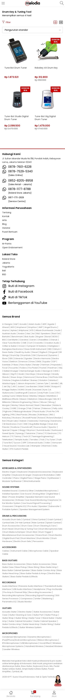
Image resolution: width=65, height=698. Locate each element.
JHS (14, 386)
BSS (4, 339)
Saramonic (56, 420)
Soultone (15, 427)
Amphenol (21, 327)
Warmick (46, 445)
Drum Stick (32, 532)
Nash (37, 405)
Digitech (43, 352)
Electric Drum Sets (22, 541)
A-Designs (7, 324)
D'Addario (42, 346)
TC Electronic (51, 433)
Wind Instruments (32, 481)
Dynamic (53, 355)
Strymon (31, 430)
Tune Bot (7, 442)
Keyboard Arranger (22, 475)
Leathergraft (21, 392)
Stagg (22, 430)
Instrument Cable (19, 550)
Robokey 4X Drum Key (46, 67)
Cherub (53, 339)
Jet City (6, 386)
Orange (22, 408)
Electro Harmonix (42, 358)
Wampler (35, 445)
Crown (22, 346)
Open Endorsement (12, 247)
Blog (4, 224)
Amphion (32, 327)
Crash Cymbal (54, 519)
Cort (30, 342)
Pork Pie (51, 411)
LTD (57, 392)
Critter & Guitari (9, 346)
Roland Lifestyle (54, 417)
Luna (13, 395)
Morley (15, 405)
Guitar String (21, 618)
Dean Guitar (8, 352)
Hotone (7, 380)
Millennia (6, 402)
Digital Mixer (53, 493)
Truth (59, 439)
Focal (4, 367)
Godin (21, 374)
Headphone (39, 589)
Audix (57, 330)
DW (34, 355)
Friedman (52, 367)
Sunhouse (57, 430)
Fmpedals (56, 364)
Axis (28, 333)
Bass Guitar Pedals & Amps (34, 573)
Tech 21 (26, 436)
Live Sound (26, 493)
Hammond (29, 377)
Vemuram (57, 442)
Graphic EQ (20, 506)
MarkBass (51, 395)
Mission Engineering (22, 402)
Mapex (42, 395)
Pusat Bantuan (9, 231)
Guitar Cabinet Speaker (45, 621)
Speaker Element (34, 496)
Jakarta (6, 262)
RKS (51, 414)
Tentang (6, 212)
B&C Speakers (43, 333)
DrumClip (15, 355)
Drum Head (7, 528)
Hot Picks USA (55, 377)
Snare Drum (41, 535)
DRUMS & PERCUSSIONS (14, 515)
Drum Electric (55, 535)
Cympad (31, 346)
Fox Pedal (33, 367)
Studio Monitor (25, 601)
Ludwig (5, 395)
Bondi (48, 336)
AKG (13, 327)
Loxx (52, 392)
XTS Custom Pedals (19, 449)
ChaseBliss (43, 339)
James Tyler (43, 383)
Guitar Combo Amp (11, 624)
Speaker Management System (34, 509)
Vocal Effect (45, 643)
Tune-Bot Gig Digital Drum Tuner (45, 118)
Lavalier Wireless (11, 649)
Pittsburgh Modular (22, 411)
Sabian (23, 420)
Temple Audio (21, 439)
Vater (47, 442)
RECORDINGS (9, 582)
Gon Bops (30, 374)
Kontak (5, 216)
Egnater (28, 358)
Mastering (47, 598)
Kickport (56, 386)
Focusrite (13, 367)
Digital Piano (27, 478)
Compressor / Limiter (30, 598)
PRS (13, 414)
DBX (50, 349)
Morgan (6, 405)
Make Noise (22, 395)
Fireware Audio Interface (31, 586)
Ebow (5, 358)
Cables (5, 550)
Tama (40, 433)
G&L (60, 367)
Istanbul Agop (9, 383)
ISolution (43, 380)
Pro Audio (32, 506)
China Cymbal (39, 519)
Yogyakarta (8, 266)
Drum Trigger (45, 532)
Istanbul (53, 380)
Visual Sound (9, 445)
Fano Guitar (25, 364)
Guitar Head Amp (31, 624)
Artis (4, 220)
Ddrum (56, 349)
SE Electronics (10, 424)
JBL (61, 383)
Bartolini (6, 336)
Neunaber (46, 405)
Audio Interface (9, 586)
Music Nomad (26, 405)
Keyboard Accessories (40, 471)
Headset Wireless (53, 646)
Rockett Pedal (29, 417)
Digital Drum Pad (11, 538)
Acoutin (23, 324)
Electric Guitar (25, 611)
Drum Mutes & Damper (14, 532)
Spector (52, 427)
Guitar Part (38, 614)
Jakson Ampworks (26, 383)
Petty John (58, 408)
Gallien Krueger (10, 371)
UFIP (24, 442)
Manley (33, 395)
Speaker (43, 506)
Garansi (6, 227)
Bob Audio (30, 336)
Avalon (21, 333)
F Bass (15, 364)
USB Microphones (29, 643)
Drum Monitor (43, 538)
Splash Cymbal (53, 522)
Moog (51, 402)
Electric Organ (9, 471)
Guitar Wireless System (30, 627)
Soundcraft (26, 427)
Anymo (5, 330)
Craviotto (38, 342)
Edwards (19, 358)
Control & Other (26, 490)
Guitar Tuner (35, 618)
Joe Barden (31, 386)
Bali (4, 270)
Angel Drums (51, 327)
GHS (56, 371)
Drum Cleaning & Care (45, 525)
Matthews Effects (10, 399)
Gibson (5, 374)
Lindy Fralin (43, 392)
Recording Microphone (13, 595)
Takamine (30, 433)
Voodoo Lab (24, 445)
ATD (32, 330)
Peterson (46, 408)
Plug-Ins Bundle (54, 589)
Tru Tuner (50, 439)
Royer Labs (12, 420)
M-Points (6, 243)
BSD (4, 274)
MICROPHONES (10, 633)
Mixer (4, 496)
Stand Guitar (48, 618)
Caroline (24, 339)
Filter (6, 22)
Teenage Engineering (42, 436)
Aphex (14, 330)
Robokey (6, 417)
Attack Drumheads (44, 330)
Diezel (35, 352)
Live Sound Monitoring (36, 500)
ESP (54, 361)
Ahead (5, 327)
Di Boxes (20, 500)
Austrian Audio (9, 333)
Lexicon (32, 392)
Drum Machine (28, 538)
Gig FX (14, 374)
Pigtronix (7, 411)
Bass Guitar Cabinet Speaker (16, 570)
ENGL (39, 361)
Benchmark (17, 336)
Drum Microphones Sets (50, 528)
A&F (16, 324)
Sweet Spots (8, 433)
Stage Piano (40, 478)
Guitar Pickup (51, 614)
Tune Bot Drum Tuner (15, 67)
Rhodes (33, 414)
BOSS (55, 336)
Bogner (39, 336)
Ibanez (34, 380)
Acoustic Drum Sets (11, 519)
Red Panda (22, 414)
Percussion (38, 541)
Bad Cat (56, 333)
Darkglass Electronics (12, 349)
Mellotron (32, 399)
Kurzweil (37, 389)
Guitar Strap (8, 618)
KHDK (47, 386)
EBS (11, 358)
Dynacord (42, 355)
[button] (32, 30)
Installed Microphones (46, 490)
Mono (36, 402)
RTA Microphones (10, 643)
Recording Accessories (40, 592)
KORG (21, 389)
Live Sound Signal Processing (36, 503)
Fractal (42, 367)
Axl (33, 333)
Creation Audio (52, 342)
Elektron (13, 361)
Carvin (33, 339)
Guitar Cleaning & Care (20, 614)
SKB (25, 424)
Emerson (23, 361)
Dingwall (53, 352)
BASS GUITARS (9, 560)
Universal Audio (35, 442)
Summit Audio (43, 430)
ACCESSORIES (9, 547)
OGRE (13, 408)
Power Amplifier (16, 496)
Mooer (44, 402)
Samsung (44, 420)
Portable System (10, 509)
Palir (29, 408)
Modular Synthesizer (12, 481)
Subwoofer (54, 506)
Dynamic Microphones (39, 636)
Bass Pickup (21, 567)
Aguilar (51, 324)
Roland (41, 417)
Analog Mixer (39, 493)
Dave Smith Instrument (35, 349)
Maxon (23, 399)
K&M (41, 386)
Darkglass (53, 346)
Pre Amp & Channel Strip (15, 592)
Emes (32, 361)
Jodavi (21, 386)
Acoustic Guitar (9, 611)
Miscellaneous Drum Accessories (18, 535)
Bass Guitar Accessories (14, 564)
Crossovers (7, 506)
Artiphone (23, 330)
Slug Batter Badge (38, 424)
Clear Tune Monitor (11, 342)
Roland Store (8, 258)
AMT (41, 327)
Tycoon (17, 442)
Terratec (34, 439)
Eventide (6, 364)
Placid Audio (39, 411)
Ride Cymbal (38, 522)
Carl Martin (13, 339)
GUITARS (6, 608)
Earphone (53, 500)
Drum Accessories (11, 525)
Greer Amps (16, 377)
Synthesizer (53, 478)
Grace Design (43, 374)
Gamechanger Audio (30, 371)
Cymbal (26, 519)
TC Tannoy (16, 436)
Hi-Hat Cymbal (23, 522)
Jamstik (54, 383)
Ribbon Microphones (48, 640)
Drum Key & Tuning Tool (26, 528)
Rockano (17, 417)
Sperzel (6, 430)
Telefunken (7, 439)
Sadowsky (33, 420)
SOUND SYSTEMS (10, 487)
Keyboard (22, 471)
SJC (20, 424)
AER (44, 324)
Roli (4, 420)
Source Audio (40, 427)
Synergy (20, 433)
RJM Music (43, 414)
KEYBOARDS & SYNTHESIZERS (16, 468)
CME (24, 342)
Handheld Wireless (34, 646)
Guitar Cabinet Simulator (20, 621)
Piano (16, 478)
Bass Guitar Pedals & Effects (24, 576)
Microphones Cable (39, 550)
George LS (47, 371)
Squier (14, 430)
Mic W (56, 399)
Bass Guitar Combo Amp (44, 570)
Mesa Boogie (45, 399)
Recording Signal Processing (40, 595)
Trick (42, 439)
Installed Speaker (10, 493)
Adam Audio (35, 324)
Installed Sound (9, 490)
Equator (47, 361)
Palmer (36, 408)
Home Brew (42, 377)
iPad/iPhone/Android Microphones (19, 640)
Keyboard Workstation (44, 475)
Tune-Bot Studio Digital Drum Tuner (16, 118)
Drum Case (27, 525)
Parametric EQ (9, 601)
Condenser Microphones (14, 636)
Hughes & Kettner (20, 380)
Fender (36, 364)
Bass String (34, 567)
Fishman (45, 364)
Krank (28, 389)
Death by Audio (22, 352)
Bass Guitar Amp (49, 567)
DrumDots (26, 355)
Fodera (23, 367)
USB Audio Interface (22, 589)
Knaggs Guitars (9, 389)
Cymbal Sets (8, 522)
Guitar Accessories (43, 611)
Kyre (45, 389)
